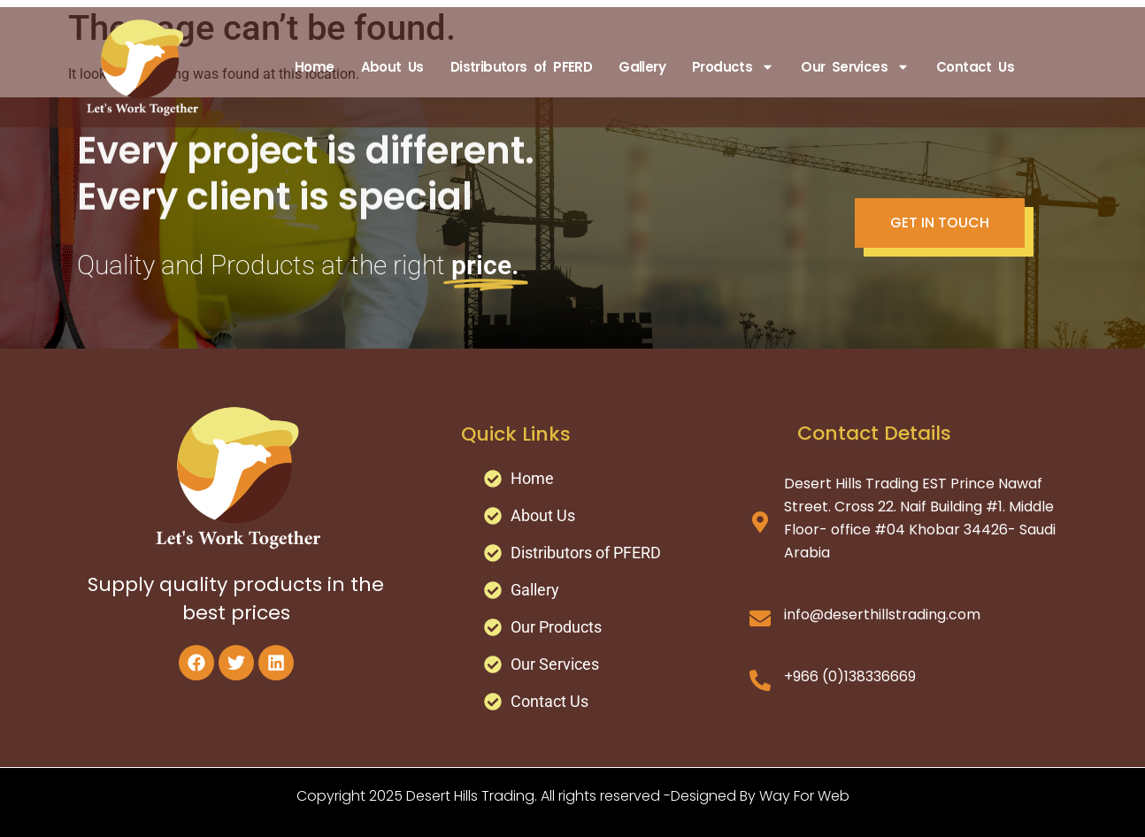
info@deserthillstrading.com (882, 614)
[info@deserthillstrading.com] (760, 618)
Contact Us (975, 67)
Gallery (642, 67)
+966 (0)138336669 (850, 676)
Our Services (855, 67)
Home (314, 67)
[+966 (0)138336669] (760, 680)
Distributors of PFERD (521, 67)
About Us (392, 67)
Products (733, 67)
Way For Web (804, 796)
